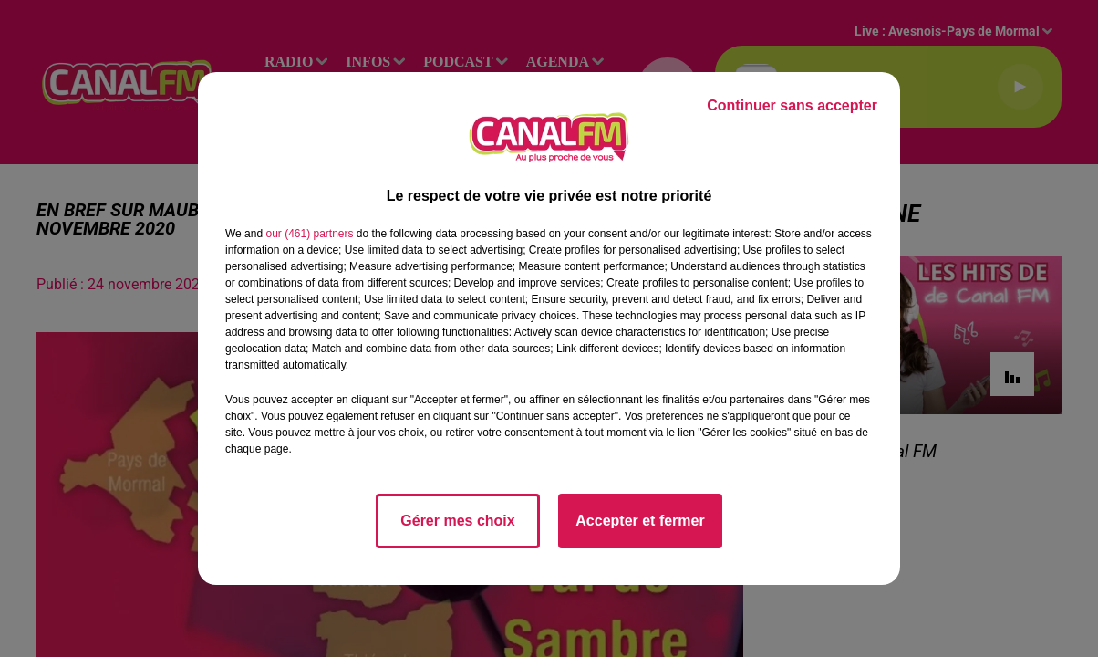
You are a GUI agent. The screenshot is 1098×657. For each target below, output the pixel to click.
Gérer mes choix (457, 520)
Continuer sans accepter (792, 105)
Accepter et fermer (639, 520)
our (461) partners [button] (309, 233)
